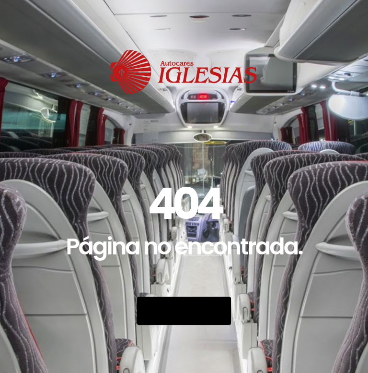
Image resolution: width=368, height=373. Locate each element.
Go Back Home (184, 310)
